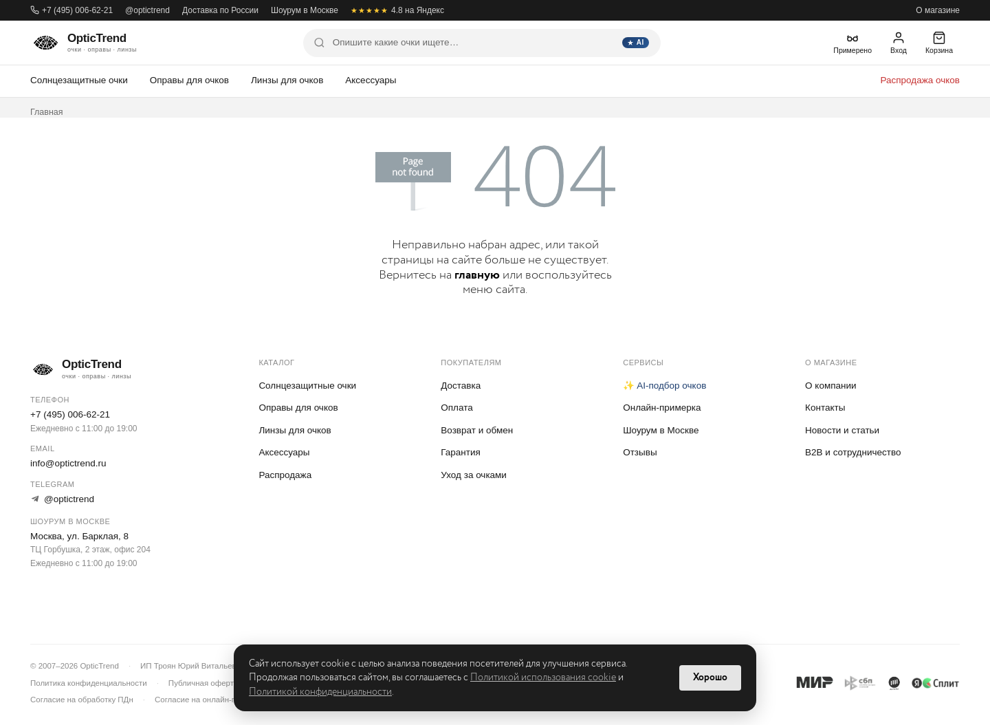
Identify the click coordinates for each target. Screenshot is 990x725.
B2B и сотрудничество (853, 452)
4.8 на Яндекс (397, 10)
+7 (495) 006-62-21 (71, 10)
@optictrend (147, 10)
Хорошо (710, 677)
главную (477, 275)
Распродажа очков (920, 80)
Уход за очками (474, 475)
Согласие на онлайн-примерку (211, 699)
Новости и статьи (842, 430)
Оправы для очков (189, 80)
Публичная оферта (203, 683)
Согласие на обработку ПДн (81, 699)
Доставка (461, 385)
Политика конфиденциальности (88, 683)
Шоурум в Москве (304, 10)
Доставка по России (220, 10)
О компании (830, 385)
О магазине (938, 10)
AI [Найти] (635, 42)
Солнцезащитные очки (79, 80)
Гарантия (461, 452)
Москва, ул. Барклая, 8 (79, 536)
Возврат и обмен (477, 430)
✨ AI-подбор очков (664, 385)
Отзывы (640, 452)
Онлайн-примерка (662, 407)
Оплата (456, 407)
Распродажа (284, 475)
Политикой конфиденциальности (320, 692)
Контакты (825, 407)
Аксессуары (370, 80)
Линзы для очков (287, 80)
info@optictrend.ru (68, 463)
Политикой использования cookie (543, 677)
